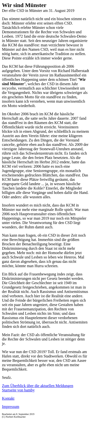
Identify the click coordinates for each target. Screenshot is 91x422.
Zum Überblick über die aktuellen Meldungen (37, 386)
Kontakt (8, 398)
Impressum (10, 407)
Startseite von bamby (18, 390)
